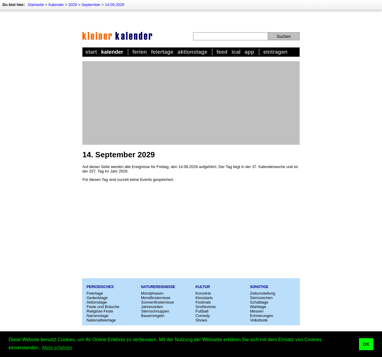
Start (91, 52)
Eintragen (275, 52)
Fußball (201, 311)
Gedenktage (97, 298)
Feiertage (162, 52)
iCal (236, 52)
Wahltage (258, 306)
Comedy (202, 315)
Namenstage (98, 315)
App (249, 52)
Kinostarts (204, 298)
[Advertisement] (191, 103)
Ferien (139, 52)
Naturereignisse (158, 287)
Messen (257, 311)
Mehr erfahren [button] (57, 347)
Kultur (202, 287)
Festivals (203, 302)
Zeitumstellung (262, 293)
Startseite (35, 4)
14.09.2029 (114, 4)
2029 (72, 4)
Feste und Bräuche (103, 306)
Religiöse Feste (100, 311)
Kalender (56, 4)
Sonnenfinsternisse (157, 302)
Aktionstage (192, 52)
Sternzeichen (261, 298)
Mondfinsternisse (155, 298)
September (91, 4)
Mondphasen (152, 293)
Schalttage (259, 302)
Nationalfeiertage (101, 320)
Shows (201, 320)
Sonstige (259, 287)
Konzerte (203, 293)
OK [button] (366, 344)
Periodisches (100, 287)
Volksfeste (259, 320)
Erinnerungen (261, 315)
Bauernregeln (152, 315)
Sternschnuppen (155, 311)
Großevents (205, 306)
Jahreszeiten (152, 306)
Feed (221, 52)
